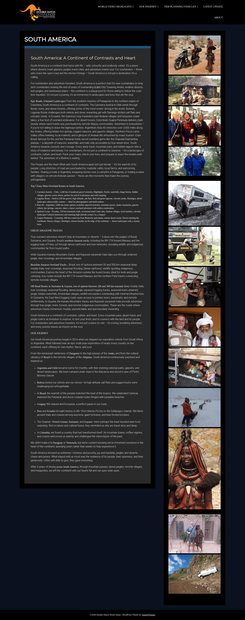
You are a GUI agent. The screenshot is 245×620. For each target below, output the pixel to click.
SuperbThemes (148, 615)
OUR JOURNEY (148, 6)
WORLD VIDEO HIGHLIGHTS (115, 6)
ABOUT (218, 17)
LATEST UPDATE (213, 6)
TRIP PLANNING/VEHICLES (180, 6)
